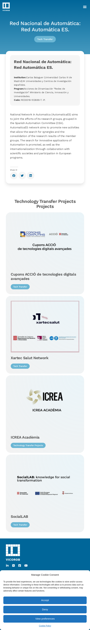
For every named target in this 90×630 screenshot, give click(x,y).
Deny (45, 609)
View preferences (45, 618)
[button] (84, 6)
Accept (45, 600)
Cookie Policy (45, 626)
